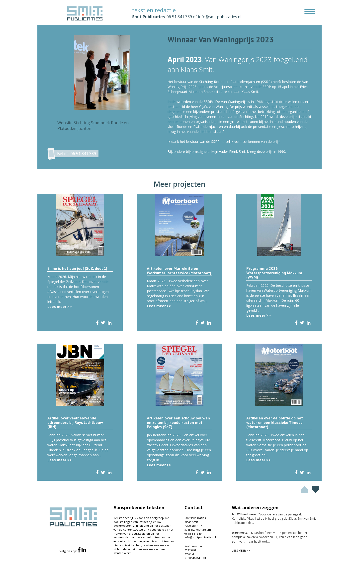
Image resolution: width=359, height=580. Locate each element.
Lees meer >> (59, 306)
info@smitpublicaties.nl (219, 16)
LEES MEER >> (241, 550)
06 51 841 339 (179, 16)
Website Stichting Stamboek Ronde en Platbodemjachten (93, 125)
